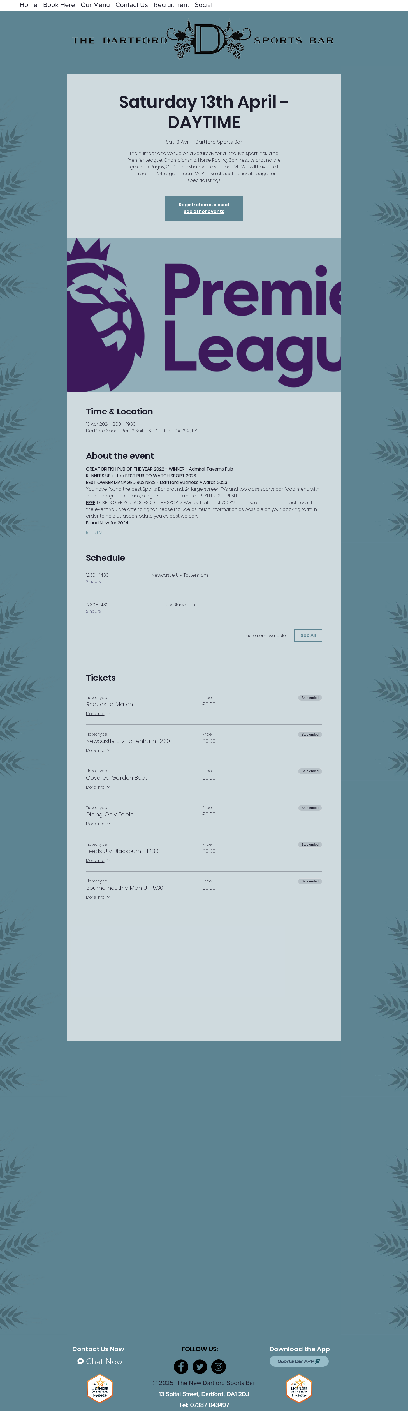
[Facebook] (181, 1366)
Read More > (99, 533)
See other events (204, 211)
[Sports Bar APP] (299, 1361)
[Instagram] (218, 1366)
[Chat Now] (99, 1361)
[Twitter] (200, 1366)
